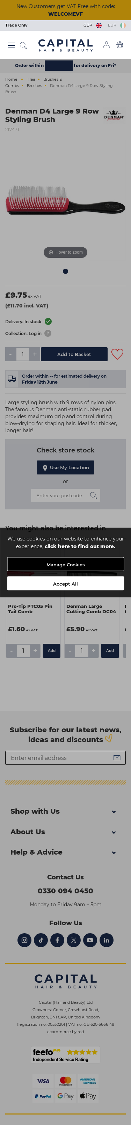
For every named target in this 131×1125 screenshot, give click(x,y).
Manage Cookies (65, 564)
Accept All (65, 584)
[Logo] (65, 45)
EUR (117, 25)
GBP (93, 25)
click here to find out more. (80, 546)
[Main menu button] (11, 45)
